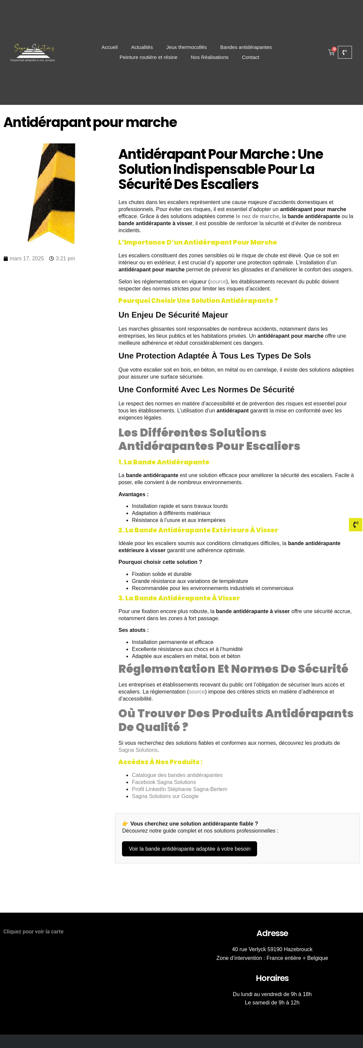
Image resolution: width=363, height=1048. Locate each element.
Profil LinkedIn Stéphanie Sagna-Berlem (179, 789)
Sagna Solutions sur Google (165, 796)
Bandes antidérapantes (246, 47)
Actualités (142, 47)
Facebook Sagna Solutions (164, 782)
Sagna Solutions (138, 750)
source (218, 281)
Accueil (110, 47)
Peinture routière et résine (149, 57)
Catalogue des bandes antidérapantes (177, 775)
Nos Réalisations (210, 57)
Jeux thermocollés (186, 47)
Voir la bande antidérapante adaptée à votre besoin (189, 849)
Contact (250, 57)
